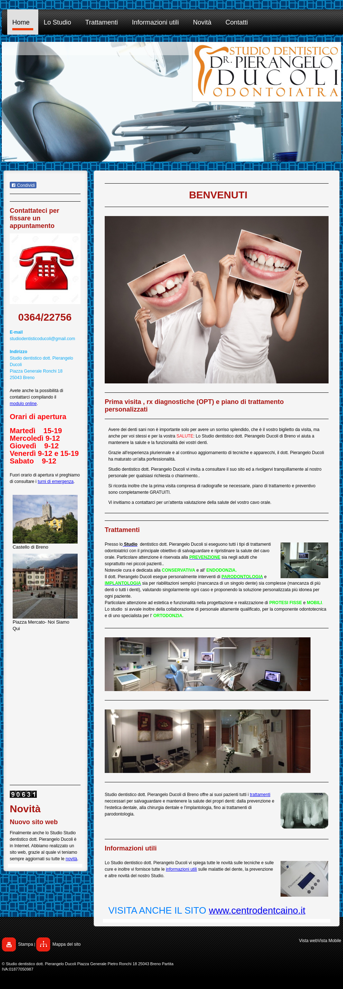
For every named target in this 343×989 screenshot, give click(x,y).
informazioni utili (181, 869)
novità (71, 858)
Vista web (308, 940)
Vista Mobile (329, 940)
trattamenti (260, 794)
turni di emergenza (55, 481)
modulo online (23, 403)
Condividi (23, 185)
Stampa (25, 944)
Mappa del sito (66, 944)
